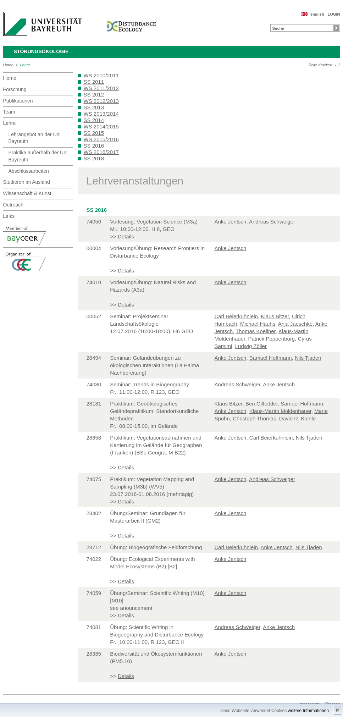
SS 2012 (94, 95)
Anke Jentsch (230, 222)
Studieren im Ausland (26, 182)
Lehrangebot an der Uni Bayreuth (35, 138)
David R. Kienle (297, 418)
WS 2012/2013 (101, 101)
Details (126, 236)
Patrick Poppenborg (271, 339)
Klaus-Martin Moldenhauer (280, 411)
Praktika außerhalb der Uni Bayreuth (38, 156)
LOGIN (334, 14)
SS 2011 (94, 82)
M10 (116, 600)
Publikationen (18, 101)
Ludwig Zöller (251, 346)
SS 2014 (94, 120)
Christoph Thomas (254, 418)
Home (8, 65)
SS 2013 (94, 107)
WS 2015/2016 (101, 139)
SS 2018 (94, 158)
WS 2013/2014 (101, 114)
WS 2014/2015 (101, 126)
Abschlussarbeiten (29, 171)
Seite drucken (320, 65)
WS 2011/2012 (101, 88)
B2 (172, 566)
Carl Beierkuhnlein (236, 316)
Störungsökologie (41, 51)
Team (9, 112)
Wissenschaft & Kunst (27, 193)
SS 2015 (94, 133)
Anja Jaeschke (295, 324)
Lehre (25, 65)
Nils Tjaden (308, 358)
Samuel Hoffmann (270, 358)
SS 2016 (94, 146)
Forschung (15, 89)
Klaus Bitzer (275, 316)
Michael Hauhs (257, 324)
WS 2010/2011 (101, 75)
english (317, 14)
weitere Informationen (308, 710)
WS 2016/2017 (101, 152)
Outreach (13, 205)
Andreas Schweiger (272, 222)
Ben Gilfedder (261, 404)
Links (9, 216)
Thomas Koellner (256, 331)
